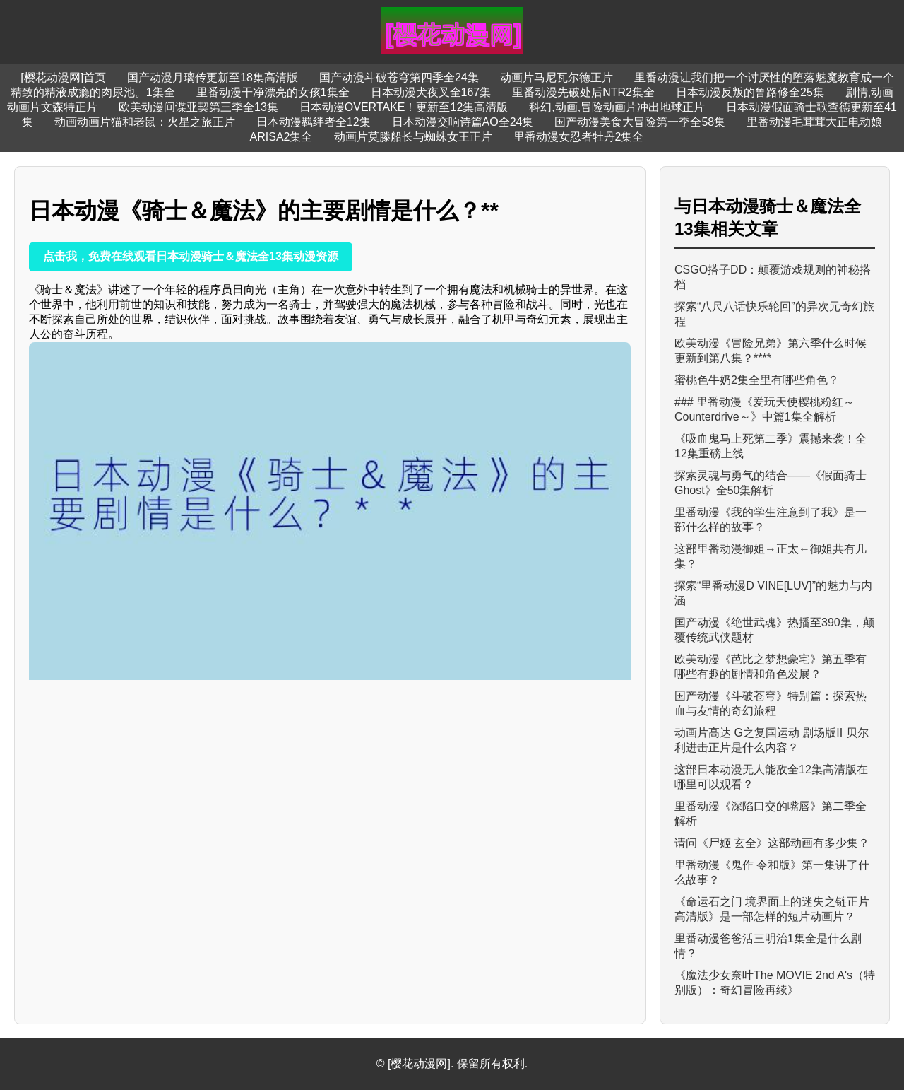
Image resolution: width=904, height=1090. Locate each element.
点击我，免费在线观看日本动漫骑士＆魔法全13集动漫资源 (190, 256)
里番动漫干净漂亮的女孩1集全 (273, 92)
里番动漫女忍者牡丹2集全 (578, 137)
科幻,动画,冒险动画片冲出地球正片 (617, 107)
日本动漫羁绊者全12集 (313, 122)
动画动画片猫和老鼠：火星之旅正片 (144, 122)
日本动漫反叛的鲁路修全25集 (750, 92)
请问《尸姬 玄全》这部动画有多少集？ (771, 843)
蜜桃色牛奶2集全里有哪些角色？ (756, 380)
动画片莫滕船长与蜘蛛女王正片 (413, 137)
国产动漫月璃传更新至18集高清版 (212, 77)
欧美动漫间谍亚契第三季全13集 (198, 107)
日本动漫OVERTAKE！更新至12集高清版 (403, 107)
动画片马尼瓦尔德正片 (556, 77)
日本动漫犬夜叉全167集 (431, 92)
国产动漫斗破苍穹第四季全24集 (399, 77)
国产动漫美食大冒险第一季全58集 (639, 122)
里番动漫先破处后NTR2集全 (583, 92)
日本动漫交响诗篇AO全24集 (463, 122)
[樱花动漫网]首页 (63, 77)
